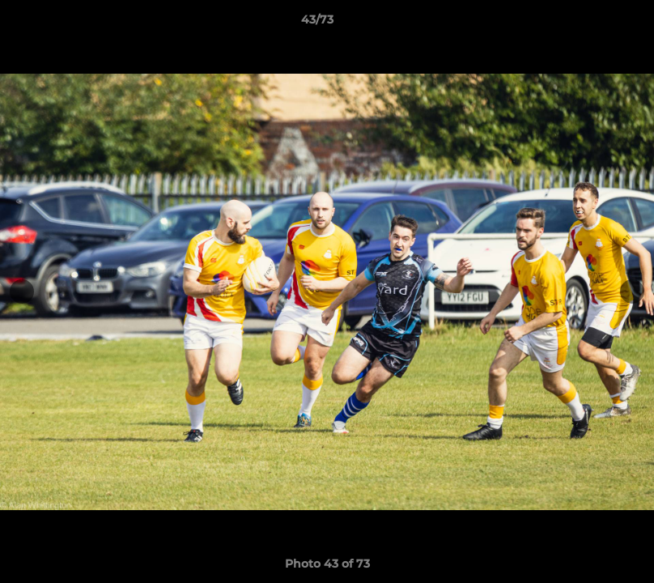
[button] (586, 23)
